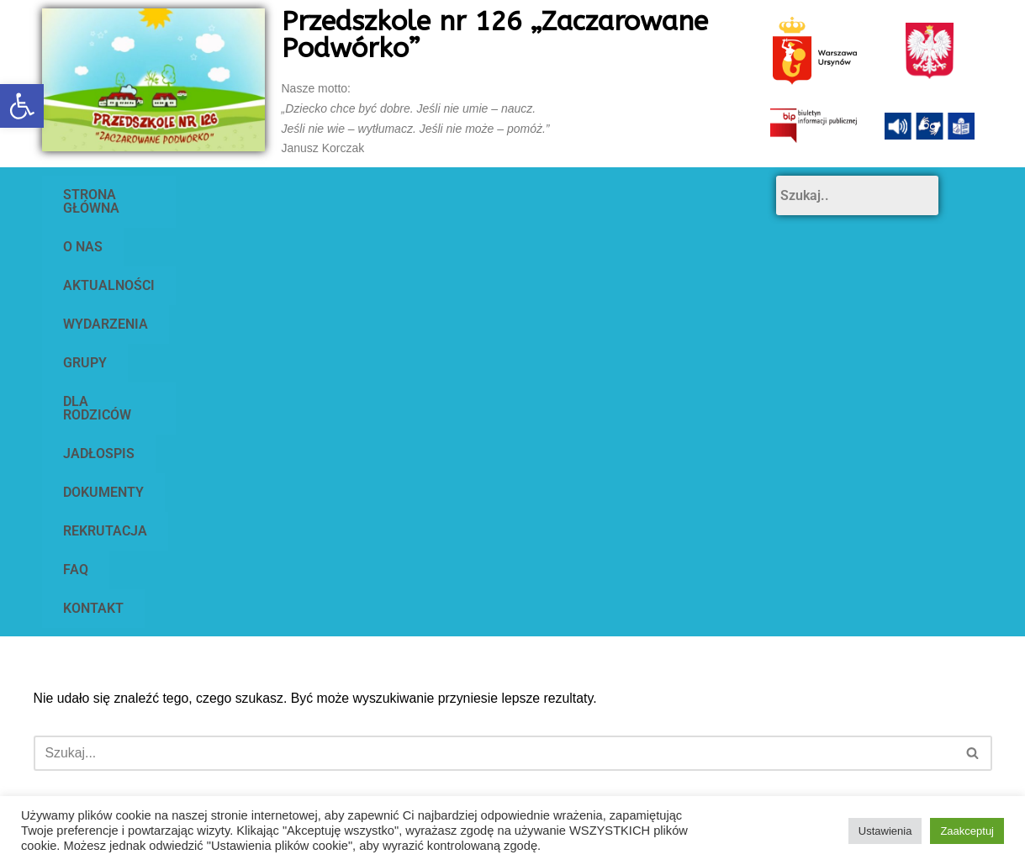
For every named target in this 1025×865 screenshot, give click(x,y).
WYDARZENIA (475, 195)
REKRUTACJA (341, 233)
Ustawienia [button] (885, 831)
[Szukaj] (494, 378)
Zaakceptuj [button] (967, 831)
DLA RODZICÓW (694, 195)
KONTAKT (523, 233)
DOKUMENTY (217, 233)
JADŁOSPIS (99, 233)
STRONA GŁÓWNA (119, 195)
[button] (22, 106)
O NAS (237, 195)
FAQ (438, 233)
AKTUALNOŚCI (345, 195)
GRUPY (582, 195)
